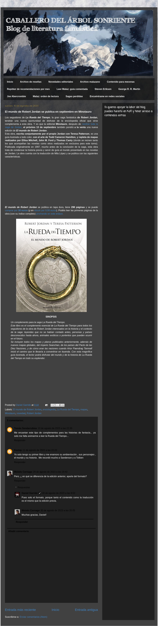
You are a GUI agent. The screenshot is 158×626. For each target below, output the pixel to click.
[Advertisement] (51, 182)
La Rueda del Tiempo (68, 409)
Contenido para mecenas (120, 82)
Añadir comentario (18, 531)
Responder (19, 440)
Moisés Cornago (23, 472)
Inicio (10, 82)
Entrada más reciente (20, 610)
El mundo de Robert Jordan (27, 409)
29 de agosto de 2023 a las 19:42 (50, 472)
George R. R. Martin (129, 89)
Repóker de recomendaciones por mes (28, 89)
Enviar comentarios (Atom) (33, 617)
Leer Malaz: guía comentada (72, 89)
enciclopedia (49, 409)
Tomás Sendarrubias (25, 428)
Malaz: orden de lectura (46, 96)
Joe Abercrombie (16, 96)
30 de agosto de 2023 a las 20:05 (58, 510)
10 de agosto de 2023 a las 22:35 (55, 428)
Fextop (18, 450)
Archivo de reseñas (31, 82)
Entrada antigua (86, 610)
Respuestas (24, 487)
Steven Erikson (103, 89)
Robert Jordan (34, 413)
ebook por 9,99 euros (45, 210)
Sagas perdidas (74, 96)
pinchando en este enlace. (49, 214)
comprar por (16, 210)
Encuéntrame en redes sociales (107, 96)
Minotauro (10, 413)
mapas (83, 409)
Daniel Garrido (30, 493)
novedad (21, 413)
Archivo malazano (90, 82)
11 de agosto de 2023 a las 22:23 (40, 450)
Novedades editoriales (60, 82)
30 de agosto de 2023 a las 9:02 (58, 493)
